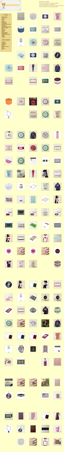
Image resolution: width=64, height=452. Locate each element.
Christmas (3, 41)
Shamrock (3, 48)
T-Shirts (3, 36)
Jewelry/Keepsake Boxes (6, 24)
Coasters (3, 19)
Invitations (3, 21)
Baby (3, 49)
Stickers (3, 35)
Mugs (3, 28)
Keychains (3, 25)
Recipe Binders (4, 33)
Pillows (3, 31)
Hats (2, 20)
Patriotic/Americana (5, 46)
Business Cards (4, 16)
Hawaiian (3, 44)
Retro (3, 47)
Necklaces (3, 29)
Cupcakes (3, 42)
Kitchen (3, 45)
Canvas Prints (4, 17)
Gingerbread (4, 43)
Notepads (3, 30)
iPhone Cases (4, 23)
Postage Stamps (5, 32)
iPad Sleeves (4, 22)
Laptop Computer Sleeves (6, 26)
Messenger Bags (5, 27)
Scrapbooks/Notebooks (6, 34)
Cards (3, 18)
